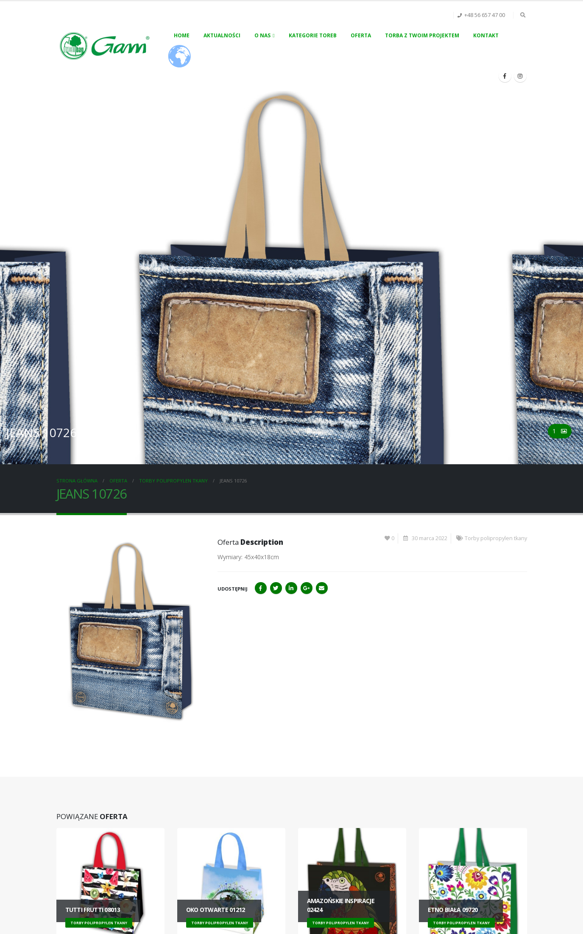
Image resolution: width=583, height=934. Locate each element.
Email (322, 588)
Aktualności (222, 35)
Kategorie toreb (313, 35)
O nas (262, 35)
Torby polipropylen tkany (496, 538)
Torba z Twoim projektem (422, 35)
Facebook (261, 588)
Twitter (276, 588)
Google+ (306, 588)
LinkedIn (291, 588)
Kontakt (486, 35)
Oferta (361, 35)
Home (182, 35)
